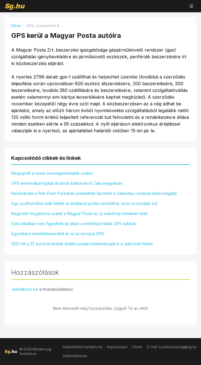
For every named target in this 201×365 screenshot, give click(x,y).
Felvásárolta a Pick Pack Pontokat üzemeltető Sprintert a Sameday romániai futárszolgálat (94, 193)
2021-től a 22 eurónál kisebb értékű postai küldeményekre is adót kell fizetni (82, 243)
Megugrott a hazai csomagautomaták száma (52, 173)
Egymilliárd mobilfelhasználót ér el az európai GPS (57, 233)
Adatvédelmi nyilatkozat (82, 347)
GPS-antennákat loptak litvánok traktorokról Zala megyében (66, 183)
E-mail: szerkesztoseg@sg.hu (172, 347)
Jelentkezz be (24, 289)
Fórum (137, 347)
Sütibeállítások (75, 356)
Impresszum (117, 347)
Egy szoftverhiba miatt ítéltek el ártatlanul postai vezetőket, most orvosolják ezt (84, 203)
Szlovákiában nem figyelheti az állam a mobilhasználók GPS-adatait (73, 223)
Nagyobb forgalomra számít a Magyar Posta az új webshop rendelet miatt (79, 213)
